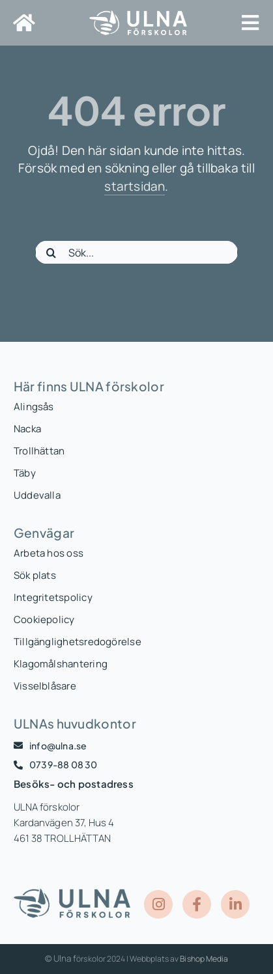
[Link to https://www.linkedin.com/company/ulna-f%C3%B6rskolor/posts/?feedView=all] (235, 904)
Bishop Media (204, 958)
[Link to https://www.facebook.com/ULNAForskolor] (196, 904)
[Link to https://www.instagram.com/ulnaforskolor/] (158, 904)
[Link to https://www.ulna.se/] (24, 23)
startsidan (134, 186)
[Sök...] (136, 252)
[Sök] (51, 252)
